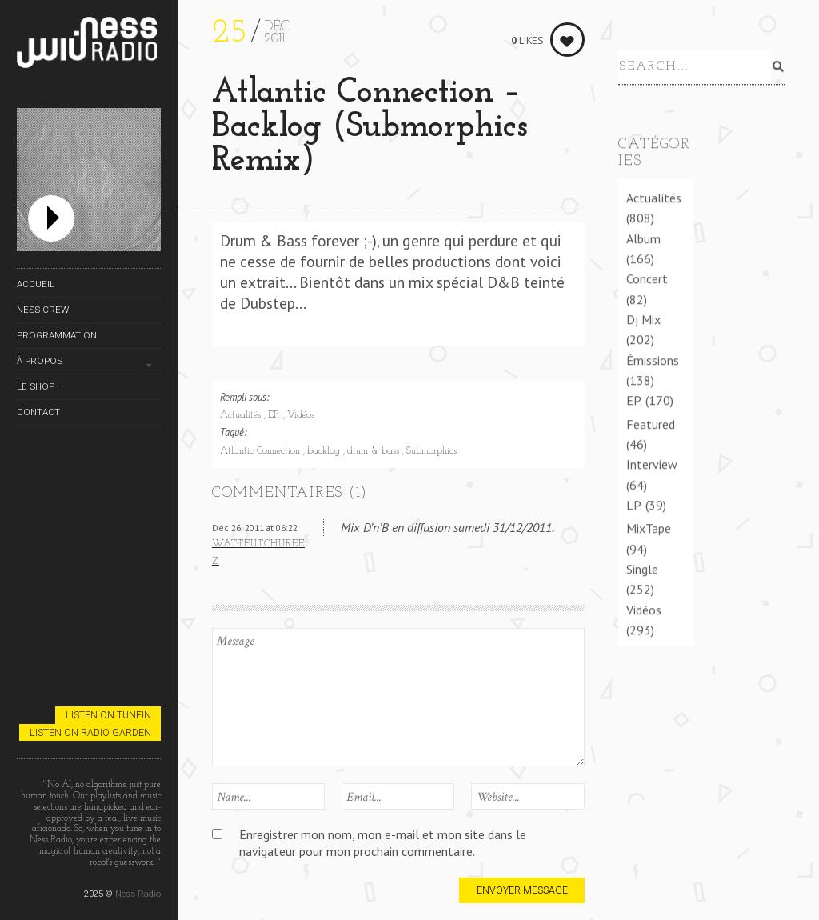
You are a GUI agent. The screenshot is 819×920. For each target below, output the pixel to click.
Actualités (242, 415)
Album (643, 238)
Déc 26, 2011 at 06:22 (255, 528)
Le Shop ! (38, 386)
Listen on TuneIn (108, 715)
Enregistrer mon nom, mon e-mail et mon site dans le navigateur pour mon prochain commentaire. (382, 842)
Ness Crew (43, 309)
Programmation (57, 335)
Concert (647, 278)
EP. (275, 415)
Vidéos (300, 415)
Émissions (652, 360)
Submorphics (431, 451)
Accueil (35, 284)
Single (642, 569)
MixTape (648, 528)
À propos (39, 360)
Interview (651, 464)
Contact (38, 412)
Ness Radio (138, 893)
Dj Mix (643, 319)
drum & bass (374, 451)
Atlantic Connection (261, 451)
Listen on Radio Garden (90, 732)
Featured (650, 424)
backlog (325, 451)
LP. (634, 505)
